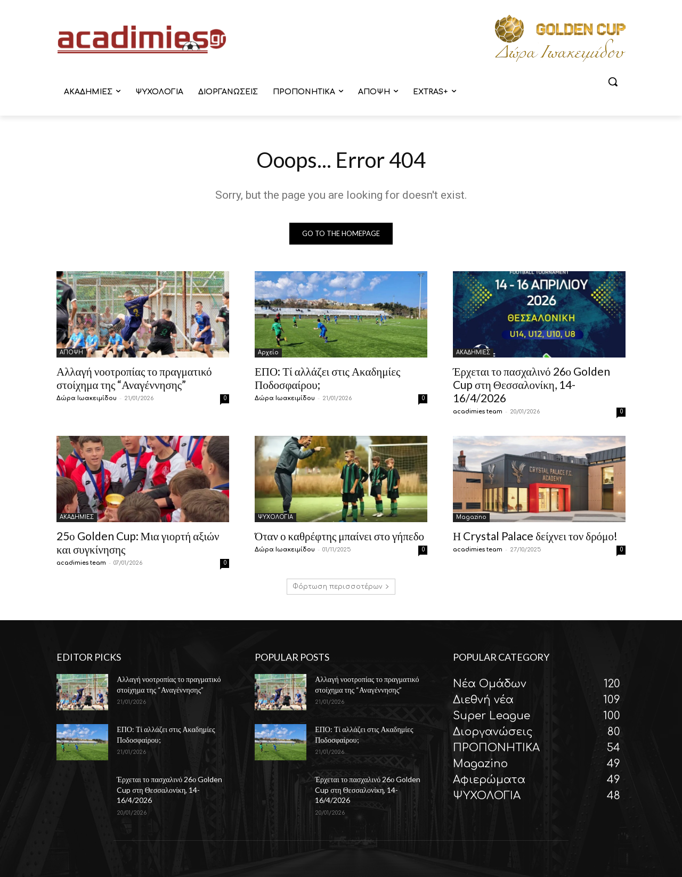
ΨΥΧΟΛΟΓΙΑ (275, 517)
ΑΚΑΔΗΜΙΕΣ (473, 352)
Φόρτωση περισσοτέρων (341, 586)
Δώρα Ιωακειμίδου (86, 398)
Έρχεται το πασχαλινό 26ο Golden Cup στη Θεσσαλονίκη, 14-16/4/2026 (531, 384)
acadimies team (477, 411)
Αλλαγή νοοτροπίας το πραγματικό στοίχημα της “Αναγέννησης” (134, 377)
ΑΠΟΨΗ (71, 352)
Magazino (471, 517)
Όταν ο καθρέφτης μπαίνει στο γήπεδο (339, 535)
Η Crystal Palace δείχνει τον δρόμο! (535, 535)
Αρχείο (268, 352)
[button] (613, 81)
